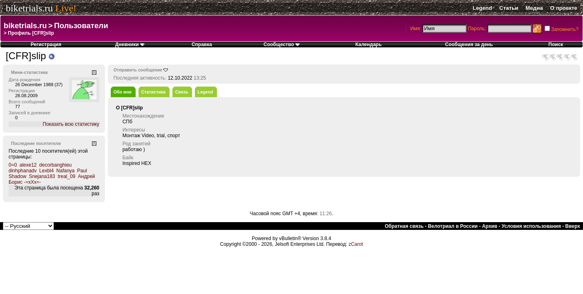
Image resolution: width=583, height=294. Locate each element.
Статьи (508, 8)
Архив (489, 226)
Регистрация (46, 44)
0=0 (13, 165)
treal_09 (66, 176)
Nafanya (65, 171)
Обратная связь (404, 226)
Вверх (572, 226)
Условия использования (531, 226)
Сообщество (282, 44)
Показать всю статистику (71, 124)
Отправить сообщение (138, 69)
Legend (482, 8)
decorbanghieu (55, 165)
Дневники (130, 44)
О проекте (563, 8)
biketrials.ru (29, 8)
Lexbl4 (46, 171)
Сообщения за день (469, 44)
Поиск (555, 44)
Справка (202, 44)
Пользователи (81, 25)
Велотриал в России (453, 226)
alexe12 (28, 165)
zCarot (355, 244)
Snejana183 (42, 176)
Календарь (368, 44)
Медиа (534, 8)
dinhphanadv (23, 171)
